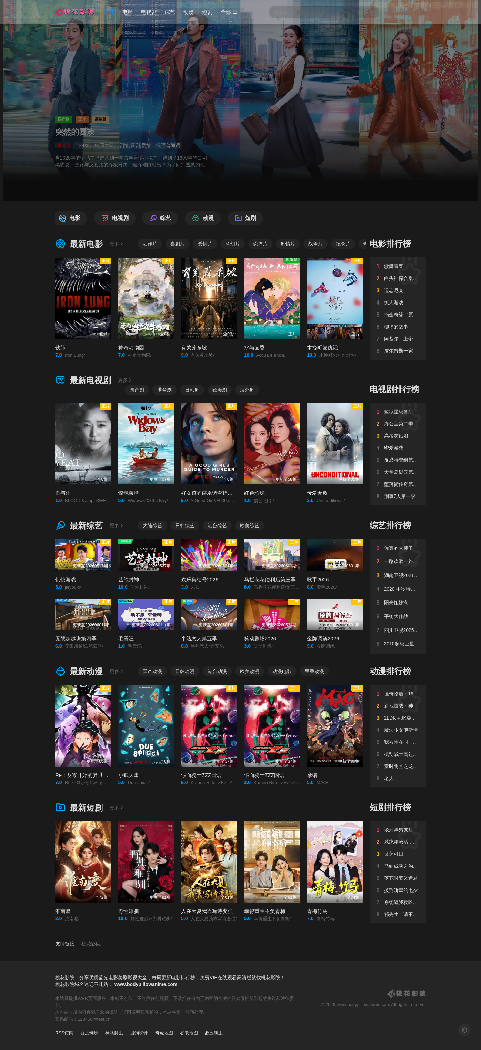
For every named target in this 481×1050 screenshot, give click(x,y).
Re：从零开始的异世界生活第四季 (94, 775)
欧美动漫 (249, 671)
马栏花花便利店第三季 (270, 579)
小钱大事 (128, 775)
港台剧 (164, 390)
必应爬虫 (214, 1032)
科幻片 (233, 244)
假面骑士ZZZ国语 (264, 775)
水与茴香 (254, 347)
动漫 (188, 12)
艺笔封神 (128, 579)
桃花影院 (91, 943)
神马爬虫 (114, 1032)
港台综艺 (217, 525)
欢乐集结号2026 (199, 579)
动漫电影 (282, 671)
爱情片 (205, 244)
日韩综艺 (184, 525)
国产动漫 (152, 671)
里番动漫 (314, 671)
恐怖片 (260, 244)
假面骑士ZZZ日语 (201, 775)
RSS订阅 (64, 1032)
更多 (117, 244)
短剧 (207, 12)
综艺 (170, 12)
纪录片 (343, 244)
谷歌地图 (189, 1032)
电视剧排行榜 (394, 389)
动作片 (150, 244)
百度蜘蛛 (89, 1032)
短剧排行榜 (390, 807)
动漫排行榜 (390, 671)
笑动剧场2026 (260, 639)
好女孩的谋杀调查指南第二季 (214, 493)
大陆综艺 (152, 525)
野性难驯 (128, 911)
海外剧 (247, 390)
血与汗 (63, 493)
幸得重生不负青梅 (264, 911)
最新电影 (79, 244)
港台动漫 (217, 671)
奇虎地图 (164, 1032)
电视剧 (149, 12)
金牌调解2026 (323, 639)
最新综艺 (79, 525)
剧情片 (288, 244)
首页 (108, 12)
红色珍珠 (254, 493)
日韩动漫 (184, 671)
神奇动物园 (131, 347)
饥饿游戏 (65, 579)
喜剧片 (177, 244)
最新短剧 (79, 807)
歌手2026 (318, 579)
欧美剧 (219, 390)
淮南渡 (63, 911)
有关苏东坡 (194, 347)
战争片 (315, 244)
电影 (127, 12)
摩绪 (312, 775)
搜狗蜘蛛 (139, 1032)
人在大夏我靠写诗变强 (207, 911)
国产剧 (137, 390)
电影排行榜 (390, 243)
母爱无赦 (317, 493)
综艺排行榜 (390, 525)
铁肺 (60, 347)
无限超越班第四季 (76, 639)
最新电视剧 (83, 380)
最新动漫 (79, 671)
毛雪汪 (126, 639)
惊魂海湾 (128, 493)
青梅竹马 (317, 911)
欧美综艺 (249, 525)
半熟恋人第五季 (199, 639)
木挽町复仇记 (322, 347)
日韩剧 (192, 390)
